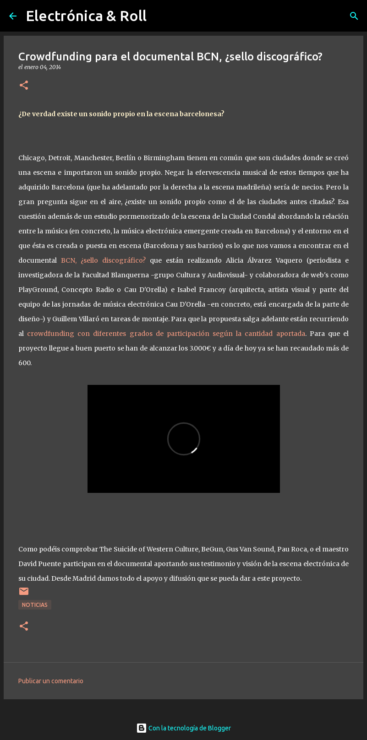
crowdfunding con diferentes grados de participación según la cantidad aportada (166, 333)
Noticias (35, 605)
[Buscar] (354, 16)
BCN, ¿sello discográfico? (103, 260)
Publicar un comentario (50, 681)
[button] (23, 86)
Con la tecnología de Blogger (183, 728)
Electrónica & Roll (86, 15)
